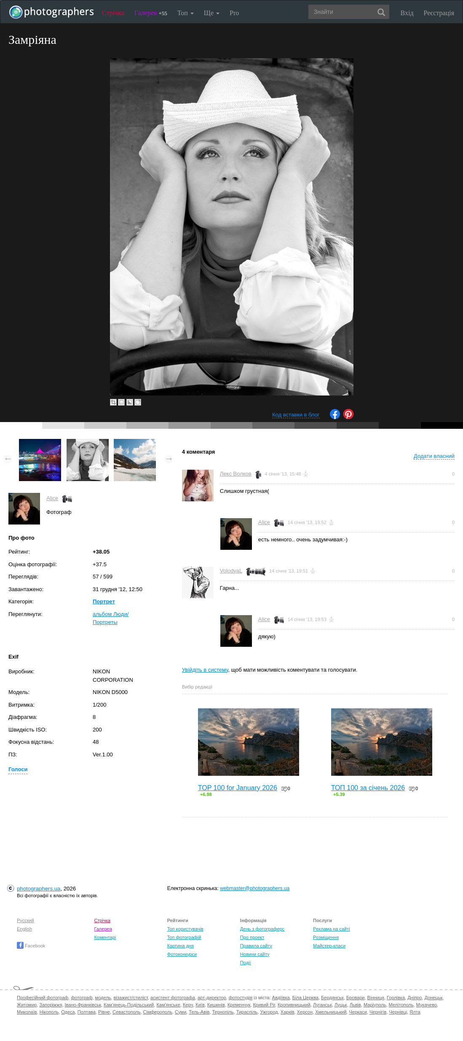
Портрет (104, 601)
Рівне (104, 1011)
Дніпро (414, 997)
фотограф (81, 997)
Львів (355, 1004)
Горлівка (396, 997)
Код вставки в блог (296, 415)
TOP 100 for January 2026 (237, 787)
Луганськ (322, 1004)
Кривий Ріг (264, 1004)
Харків (287, 1011)
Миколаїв (27, 1011)
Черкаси (358, 1011)
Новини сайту (255, 954)
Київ (199, 1004)
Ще (211, 12)
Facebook (31, 945)
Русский (25, 920)
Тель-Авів (199, 1011)
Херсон (305, 1011)
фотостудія (241, 997)
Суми (180, 1011)
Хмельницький (330, 1011)
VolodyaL (231, 571)
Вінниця (375, 997)
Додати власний (434, 456)
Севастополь (126, 1011)
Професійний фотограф (42, 997)
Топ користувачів (185, 928)
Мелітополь (401, 1004)
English (24, 928)
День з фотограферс (262, 928)
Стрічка (113, 12)
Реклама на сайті (331, 928)
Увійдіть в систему (205, 670)
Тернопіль (222, 1011)
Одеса (68, 1011)
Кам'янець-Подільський (129, 1004)
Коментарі (105, 937)
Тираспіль (247, 1011)
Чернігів (377, 1011)
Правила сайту (256, 945)
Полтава (87, 1011)
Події (245, 962)
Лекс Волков (236, 474)
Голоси (17, 769)
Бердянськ (332, 997)
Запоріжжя (50, 1004)
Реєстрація (439, 12)
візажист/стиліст (130, 997)
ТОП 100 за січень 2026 (368, 787)
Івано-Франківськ (83, 1004)
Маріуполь (375, 1004)
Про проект (252, 937)
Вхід (407, 12)
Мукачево (426, 1004)
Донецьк (433, 997)
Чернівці (398, 1011)
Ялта (414, 1011)
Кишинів (216, 1004)
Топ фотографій (184, 937)
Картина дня (180, 945)
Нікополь (49, 1011)
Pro (234, 12)
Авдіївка (281, 997)
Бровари (355, 997)
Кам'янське (168, 1004)
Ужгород (269, 1011)
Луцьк (341, 1004)
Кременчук (238, 1004)
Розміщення (326, 937)
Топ (185, 12)
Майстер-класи (329, 945)
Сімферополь (157, 1011)
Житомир (27, 1004)
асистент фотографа (172, 997)
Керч (188, 1004)
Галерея (150, 12)
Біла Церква (305, 997)
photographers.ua (38, 888)
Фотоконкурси (182, 954)
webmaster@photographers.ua (254, 888)
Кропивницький (294, 1004)
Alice (52, 498)
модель (103, 997)
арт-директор (212, 997)
